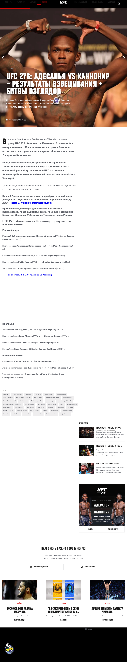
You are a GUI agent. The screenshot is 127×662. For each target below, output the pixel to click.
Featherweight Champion (65, 401)
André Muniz (16, 414)
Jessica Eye (27, 414)
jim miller (70, 407)
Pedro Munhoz (7, 407)
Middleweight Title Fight (23, 398)
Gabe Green (60, 407)
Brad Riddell (30, 407)
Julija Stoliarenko (65, 414)
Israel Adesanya (61, 394)
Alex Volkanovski (68, 398)
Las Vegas (38, 394)
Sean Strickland (29, 404)
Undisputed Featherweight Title (12, 404)
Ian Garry (50, 407)
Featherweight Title (36, 401)
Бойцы (29, 9)
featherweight (50, 401)
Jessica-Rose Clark (51, 414)
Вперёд (123, 58)
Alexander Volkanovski (9, 401)
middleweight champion (53, 398)
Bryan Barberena (72, 404)
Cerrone (45, 410)
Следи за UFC (100, 9)
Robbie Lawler (52, 404)
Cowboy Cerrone (22, 410)
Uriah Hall (6, 414)
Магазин (112, 9)
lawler (62, 404)
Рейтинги (18, 9)
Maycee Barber (38, 414)
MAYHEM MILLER (8, 410)
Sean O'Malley (19, 407)
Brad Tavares (54, 410)
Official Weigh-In (17, 394)
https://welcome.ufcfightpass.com (31, 203)
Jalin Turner (41, 407)
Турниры (7, 9)
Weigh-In (5, 394)
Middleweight (38, 398)
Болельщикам (86, 9)
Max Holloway (23, 401)
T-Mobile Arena (49, 394)
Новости (39, 9)
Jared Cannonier (8, 398)
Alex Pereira (41, 404)
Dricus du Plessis (67, 410)
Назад (4, 58)
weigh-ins (28, 394)
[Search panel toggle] (119, 9)
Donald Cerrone (34, 410)
